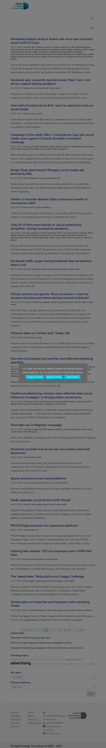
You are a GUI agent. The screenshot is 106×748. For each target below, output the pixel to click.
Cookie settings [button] (72, 377)
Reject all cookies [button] (54, 377)
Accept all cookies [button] (34, 377)
